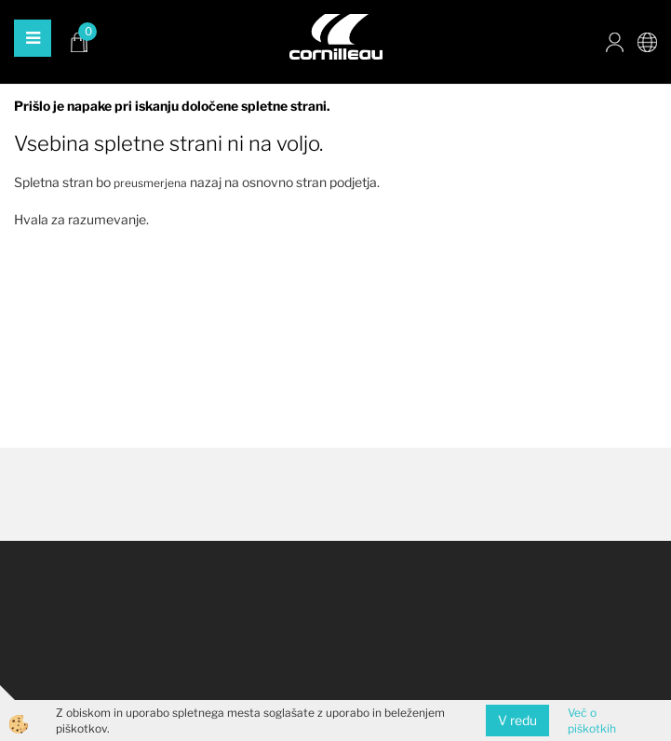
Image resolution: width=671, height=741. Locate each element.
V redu (517, 720)
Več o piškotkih (592, 720)
